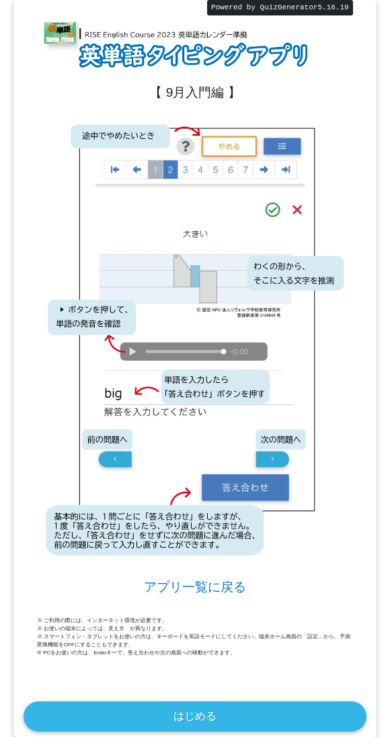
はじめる (195, 716)
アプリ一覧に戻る (195, 587)
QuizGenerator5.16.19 (304, 7)
